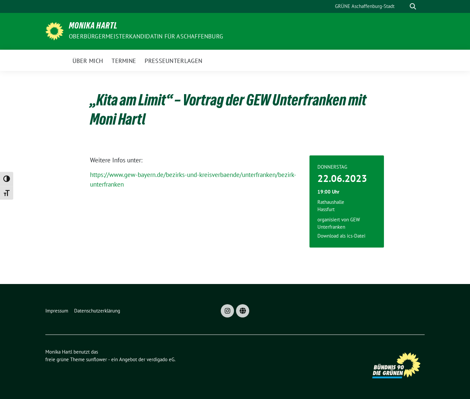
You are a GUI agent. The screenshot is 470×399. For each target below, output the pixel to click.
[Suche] (403, 6)
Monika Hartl (93, 27)
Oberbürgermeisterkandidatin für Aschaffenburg (146, 36)
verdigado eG (160, 359)
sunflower (96, 359)
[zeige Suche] (412, 6)
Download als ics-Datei (341, 236)
